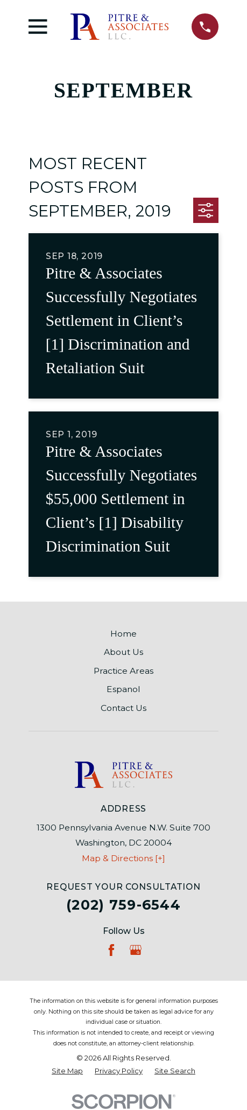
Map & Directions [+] (123, 858)
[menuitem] (67, 1071)
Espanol (123, 689)
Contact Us (123, 708)
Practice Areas (123, 671)
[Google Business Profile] (136, 950)
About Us (123, 652)
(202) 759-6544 (123, 905)
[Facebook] (111, 950)
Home (123, 634)
